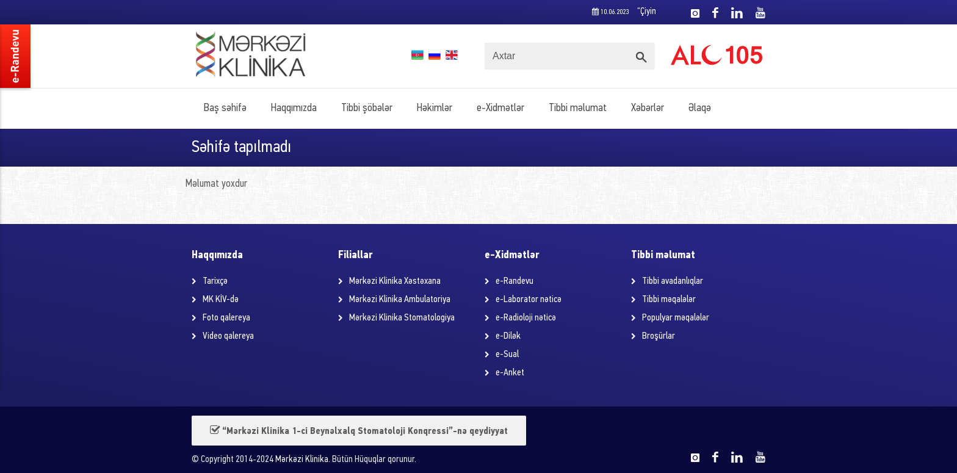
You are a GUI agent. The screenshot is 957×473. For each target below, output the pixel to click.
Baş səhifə (225, 108)
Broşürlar (658, 336)
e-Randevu (514, 281)
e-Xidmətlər (500, 108)
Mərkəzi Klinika (301, 459)
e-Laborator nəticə (529, 300)
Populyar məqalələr (675, 318)
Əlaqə (699, 108)
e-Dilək (508, 336)
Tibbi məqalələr (669, 300)
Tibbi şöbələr (366, 108)
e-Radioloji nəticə (526, 318)
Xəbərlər (647, 108)
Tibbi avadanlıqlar (672, 281)
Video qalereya (228, 336)
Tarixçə (215, 281)
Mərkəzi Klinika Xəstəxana (395, 281)
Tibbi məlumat (578, 108)
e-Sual (507, 354)
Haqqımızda (294, 108)
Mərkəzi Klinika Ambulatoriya (399, 300)
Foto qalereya (226, 318)
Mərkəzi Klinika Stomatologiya (402, 318)
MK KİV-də (221, 300)
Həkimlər (434, 108)
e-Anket (510, 373)
